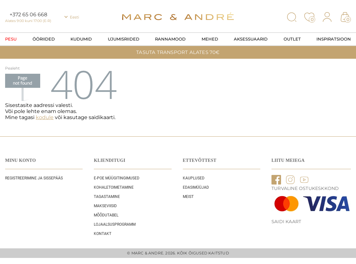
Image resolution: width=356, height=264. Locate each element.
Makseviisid (105, 206)
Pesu (11, 38)
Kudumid (81, 38)
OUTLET (292, 38)
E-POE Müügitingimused (116, 178)
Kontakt (102, 233)
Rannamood (170, 38)
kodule (45, 117)
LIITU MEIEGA (288, 160)
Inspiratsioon (333, 38)
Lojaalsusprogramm (115, 224)
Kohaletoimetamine (114, 187)
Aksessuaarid (251, 38)
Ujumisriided (123, 38)
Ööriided (44, 38)
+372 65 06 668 (28, 14)
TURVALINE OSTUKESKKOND (305, 188)
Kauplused (193, 178)
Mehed (210, 38)
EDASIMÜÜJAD (196, 187)
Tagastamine (107, 196)
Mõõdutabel (106, 215)
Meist (188, 196)
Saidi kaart (286, 221)
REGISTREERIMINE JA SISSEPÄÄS (34, 178)
